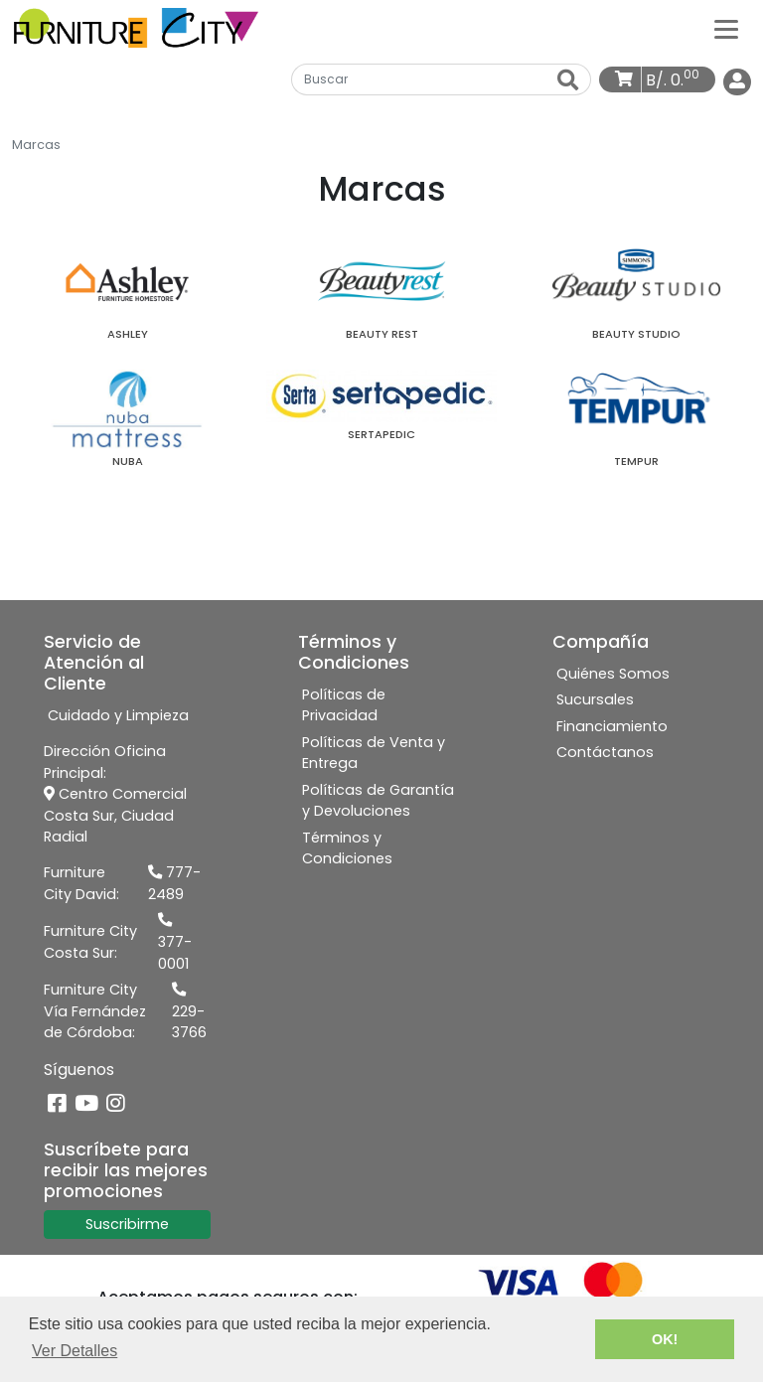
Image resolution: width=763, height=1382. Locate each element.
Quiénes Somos (613, 674)
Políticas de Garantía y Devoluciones (378, 801)
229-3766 (189, 1012)
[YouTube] (86, 1104)
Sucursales (595, 699)
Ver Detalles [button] (74, 1350)
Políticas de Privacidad (343, 705)
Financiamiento (612, 726)
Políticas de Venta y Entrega (373, 753)
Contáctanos (605, 752)
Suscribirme (127, 1224)
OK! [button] (665, 1339)
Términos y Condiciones (347, 848)
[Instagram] (115, 1104)
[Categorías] (726, 28)
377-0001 (175, 943)
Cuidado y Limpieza (118, 715)
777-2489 (174, 883)
